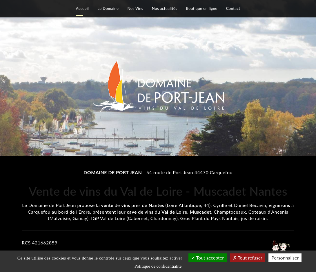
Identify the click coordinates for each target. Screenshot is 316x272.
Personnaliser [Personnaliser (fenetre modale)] (285, 257)
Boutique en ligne (201, 8)
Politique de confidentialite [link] (158, 266)
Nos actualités (164, 8)
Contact (233, 8)
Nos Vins (135, 8)
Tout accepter (207, 257)
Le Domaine (108, 8)
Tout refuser (247, 257)
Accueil (82, 8)
